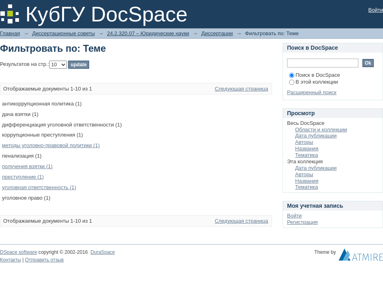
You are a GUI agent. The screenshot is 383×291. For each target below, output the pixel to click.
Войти (375, 10)
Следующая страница (241, 89)
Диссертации (217, 33)
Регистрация (302, 222)
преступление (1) (23, 177)
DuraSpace (102, 252)
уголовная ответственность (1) (39, 187)
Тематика (306, 155)
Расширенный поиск (311, 92)
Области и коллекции (321, 130)
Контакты (10, 260)
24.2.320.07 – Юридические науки (148, 33)
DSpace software (18, 252)
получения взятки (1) (27, 166)
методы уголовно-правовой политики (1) (51, 145)
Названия (306, 149)
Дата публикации (316, 136)
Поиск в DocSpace (314, 75)
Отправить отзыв (44, 260)
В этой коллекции (313, 82)
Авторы (304, 142)
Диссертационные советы (63, 33)
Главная (10, 33)
